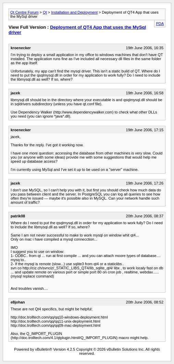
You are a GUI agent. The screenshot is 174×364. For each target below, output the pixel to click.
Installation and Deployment (74, 12)
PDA (160, 24)
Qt (45, 12)
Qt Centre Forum (24, 12)
